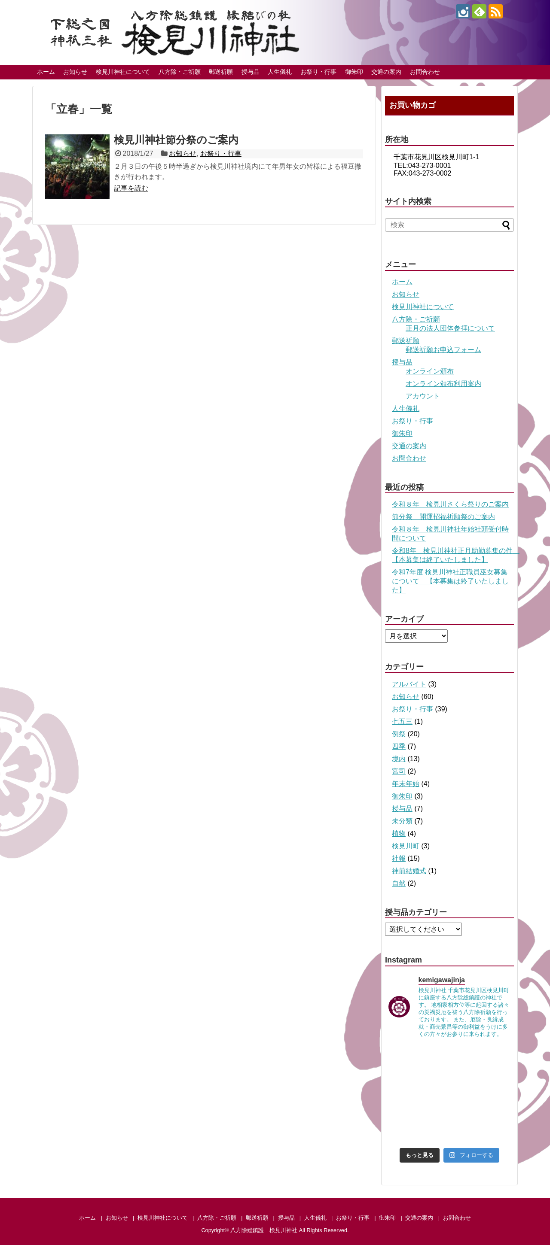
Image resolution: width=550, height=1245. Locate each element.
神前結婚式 (409, 871)
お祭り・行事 (318, 71)
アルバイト (409, 684)
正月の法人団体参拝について (450, 328)
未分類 (402, 821)
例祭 (399, 734)
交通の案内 (386, 71)
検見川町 (405, 846)
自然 (399, 883)
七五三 (402, 721)
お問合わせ (425, 71)
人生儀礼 (280, 71)
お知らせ (75, 71)
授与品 (250, 71)
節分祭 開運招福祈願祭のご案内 (443, 516)
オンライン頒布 (430, 371)
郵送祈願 (221, 71)
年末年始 (405, 783)
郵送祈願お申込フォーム (443, 349)
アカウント (423, 396)
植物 (399, 833)
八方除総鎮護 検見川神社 (263, 1230)
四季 (399, 746)
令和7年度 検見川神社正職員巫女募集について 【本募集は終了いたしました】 (450, 581)
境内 (399, 758)
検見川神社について (123, 71)
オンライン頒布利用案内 (443, 383)
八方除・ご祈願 (180, 71)
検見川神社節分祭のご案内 (176, 140)
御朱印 (354, 71)
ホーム (46, 71)
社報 (399, 858)
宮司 (399, 771)
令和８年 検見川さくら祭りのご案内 (450, 504)
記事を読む (131, 188)
